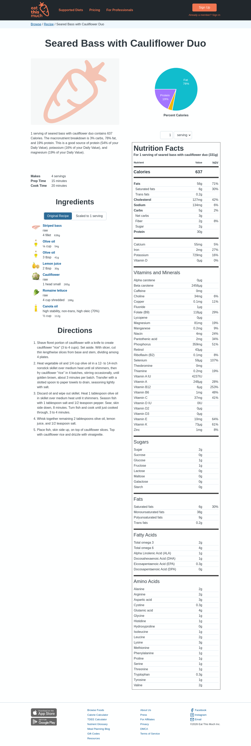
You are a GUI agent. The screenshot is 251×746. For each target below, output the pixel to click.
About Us (145, 710)
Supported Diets (71, 10)
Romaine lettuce (55, 290)
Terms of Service (150, 733)
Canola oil (50, 306)
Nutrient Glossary (97, 724)
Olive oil (49, 241)
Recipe (49, 24)
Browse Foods (95, 710)
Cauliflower (51, 274)
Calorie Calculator (97, 714)
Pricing (94, 10)
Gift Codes (93, 733)
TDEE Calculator (97, 719)
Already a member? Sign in (204, 14)
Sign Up (204, 7)
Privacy (144, 724)
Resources (93, 738)
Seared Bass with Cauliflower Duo (125, 43)
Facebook (198, 710)
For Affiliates (147, 719)
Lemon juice (52, 263)
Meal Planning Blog (98, 728)
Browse (36, 24)
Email (195, 719)
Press (143, 714)
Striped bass (52, 225)
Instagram (198, 715)
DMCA (144, 728)
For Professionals (119, 10)
